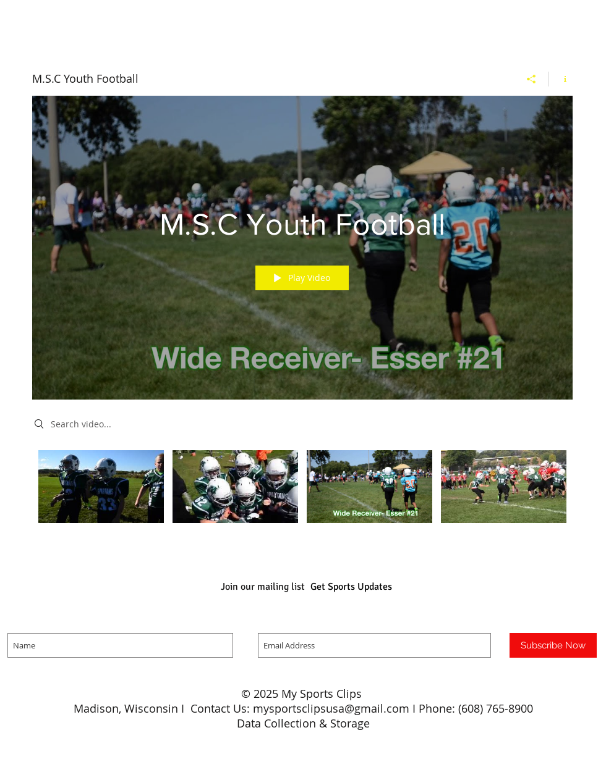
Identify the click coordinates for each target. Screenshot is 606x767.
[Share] (531, 79)
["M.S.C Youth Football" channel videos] (302, 494)
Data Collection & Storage (303, 723)
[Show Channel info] (560, 79)
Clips (350, 693)
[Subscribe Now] (553, 645)
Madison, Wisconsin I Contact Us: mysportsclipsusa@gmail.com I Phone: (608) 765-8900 (303, 708)
